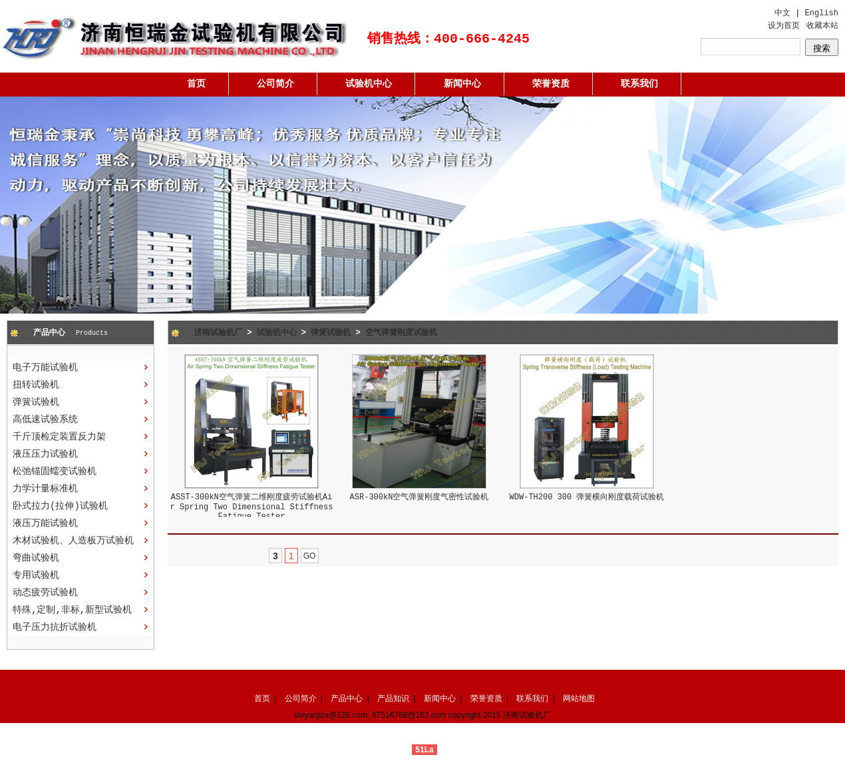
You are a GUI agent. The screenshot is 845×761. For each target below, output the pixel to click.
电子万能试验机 (45, 367)
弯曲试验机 (36, 558)
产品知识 (393, 698)
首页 (196, 84)
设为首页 (784, 26)
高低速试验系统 (45, 419)
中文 (782, 13)
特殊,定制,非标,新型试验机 (72, 610)
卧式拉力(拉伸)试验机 (60, 506)
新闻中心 (462, 84)
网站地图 (579, 698)
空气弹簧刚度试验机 (401, 333)
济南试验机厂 (218, 333)
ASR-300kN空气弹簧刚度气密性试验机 (419, 497)
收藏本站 (822, 26)
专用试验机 (36, 575)
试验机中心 (368, 84)
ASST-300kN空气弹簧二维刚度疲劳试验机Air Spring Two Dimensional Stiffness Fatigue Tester (251, 507)
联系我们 (639, 84)
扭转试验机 (36, 385)
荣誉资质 (551, 84)
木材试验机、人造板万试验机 (73, 540)
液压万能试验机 (45, 523)
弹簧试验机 (36, 402)
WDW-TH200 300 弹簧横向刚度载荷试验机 (587, 497)
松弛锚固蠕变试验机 (54, 471)
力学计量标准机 (45, 488)
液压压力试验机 (45, 454)
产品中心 (347, 698)
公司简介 (275, 84)
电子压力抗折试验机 (54, 627)
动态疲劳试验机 (45, 592)
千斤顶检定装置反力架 (59, 436)
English (821, 13)
